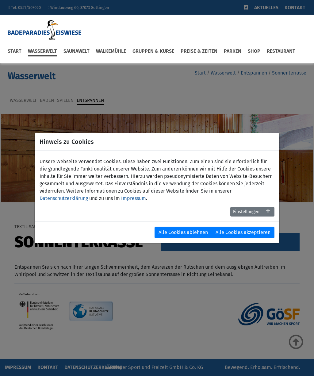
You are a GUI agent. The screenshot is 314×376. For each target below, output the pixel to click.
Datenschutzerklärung (64, 198)
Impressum (133, 198)
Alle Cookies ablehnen (183, 232)
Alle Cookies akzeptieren (243, 232)
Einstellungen (246, 211)
